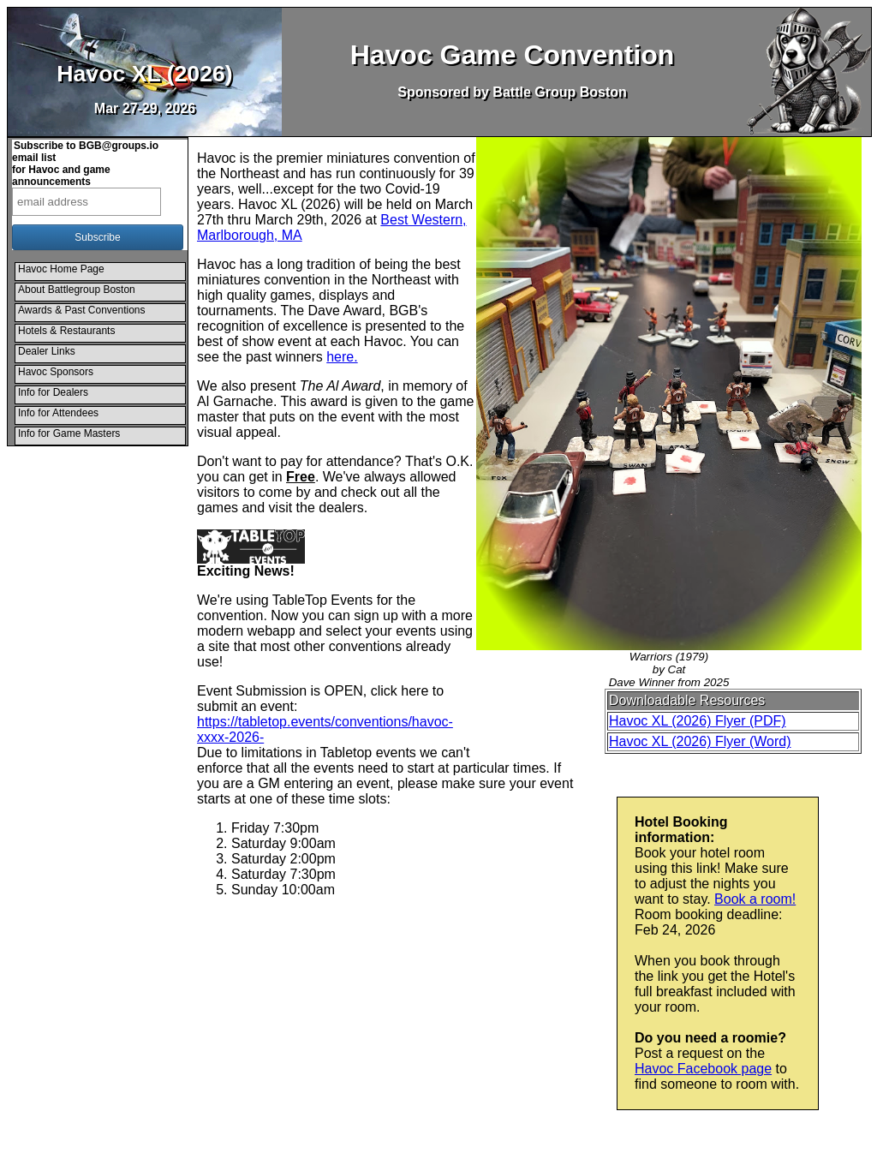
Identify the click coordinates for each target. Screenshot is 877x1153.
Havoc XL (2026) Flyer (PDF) (697, 721)
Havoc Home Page (61, 269)
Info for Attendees (58, 413)
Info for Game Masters (69, 433)
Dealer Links (46, 351)
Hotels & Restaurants (66, 331)
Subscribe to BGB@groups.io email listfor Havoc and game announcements (85, 164)
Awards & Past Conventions (82, 310)
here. (341, 356)
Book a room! (755, 899)
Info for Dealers (53, 392)
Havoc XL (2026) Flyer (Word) (700, 741)
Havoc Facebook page (703, 1068)
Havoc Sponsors (55, 372)
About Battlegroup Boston (76, 290)
